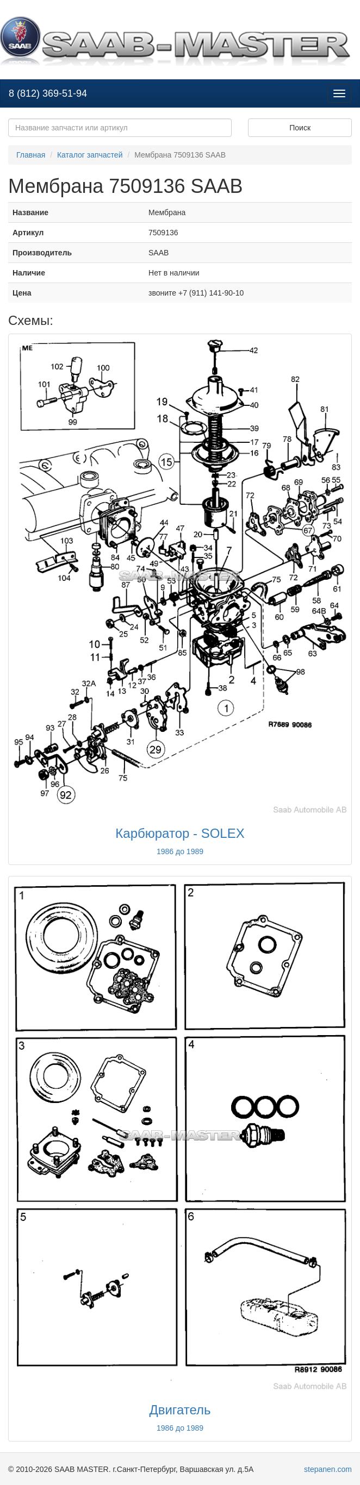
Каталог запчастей (90, 155)
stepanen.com (328, 1469)
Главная (30, 155)
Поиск (300, 127)
